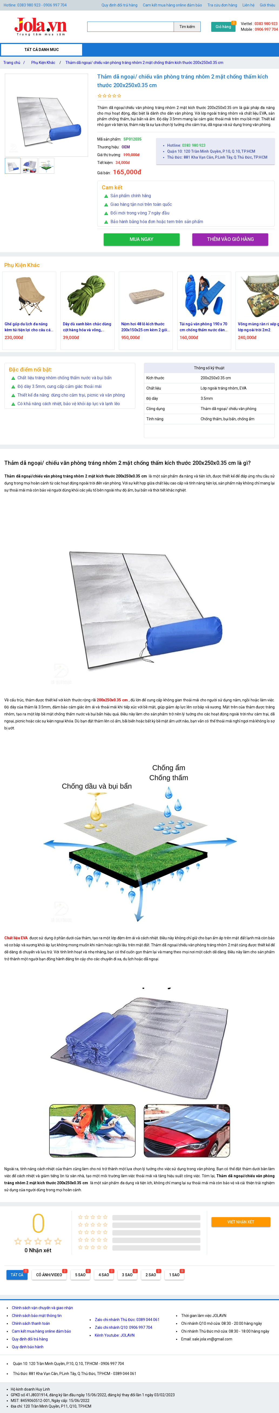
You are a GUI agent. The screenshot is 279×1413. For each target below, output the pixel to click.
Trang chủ (15, 62)
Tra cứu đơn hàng (222, 5)
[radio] (18, 1241)
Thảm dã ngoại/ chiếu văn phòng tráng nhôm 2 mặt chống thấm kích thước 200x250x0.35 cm (144, 62)
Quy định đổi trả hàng (119, 5)
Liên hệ (248, 5)
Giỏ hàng (223, 27)
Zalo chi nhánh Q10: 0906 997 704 (123, 1327)
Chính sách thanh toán (31, 1323)
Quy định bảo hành (27, 1347)
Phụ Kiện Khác (43, 62)
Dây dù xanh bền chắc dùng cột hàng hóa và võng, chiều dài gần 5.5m (87, 327)
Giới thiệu (267, 5)
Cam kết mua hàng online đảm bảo (172, 5)
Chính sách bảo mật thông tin (37, 1315)
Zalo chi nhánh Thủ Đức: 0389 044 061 (127, 1320)
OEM (126, 147)
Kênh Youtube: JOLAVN (115, 1335)
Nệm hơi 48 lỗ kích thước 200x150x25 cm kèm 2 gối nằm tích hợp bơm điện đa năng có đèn (144, 327)
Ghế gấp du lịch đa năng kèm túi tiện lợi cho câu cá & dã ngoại (29, 327)
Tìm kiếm (187, 27)
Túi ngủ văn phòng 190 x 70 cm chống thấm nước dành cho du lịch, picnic (203, 327)
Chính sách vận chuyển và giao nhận (42, 1308)
